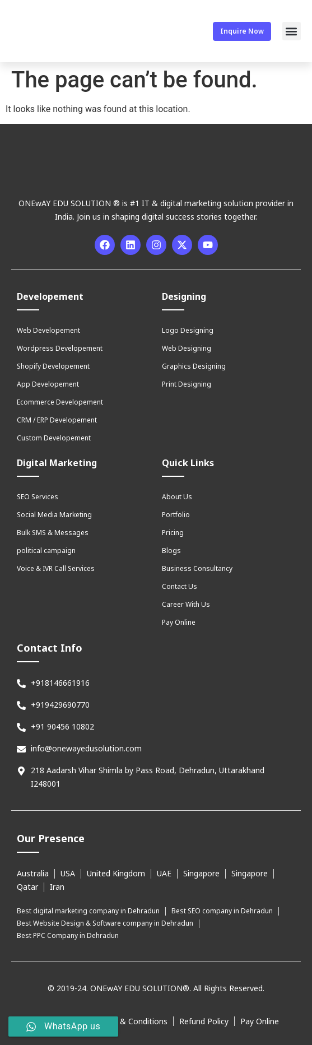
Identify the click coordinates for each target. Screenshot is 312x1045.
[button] (291, 31)
